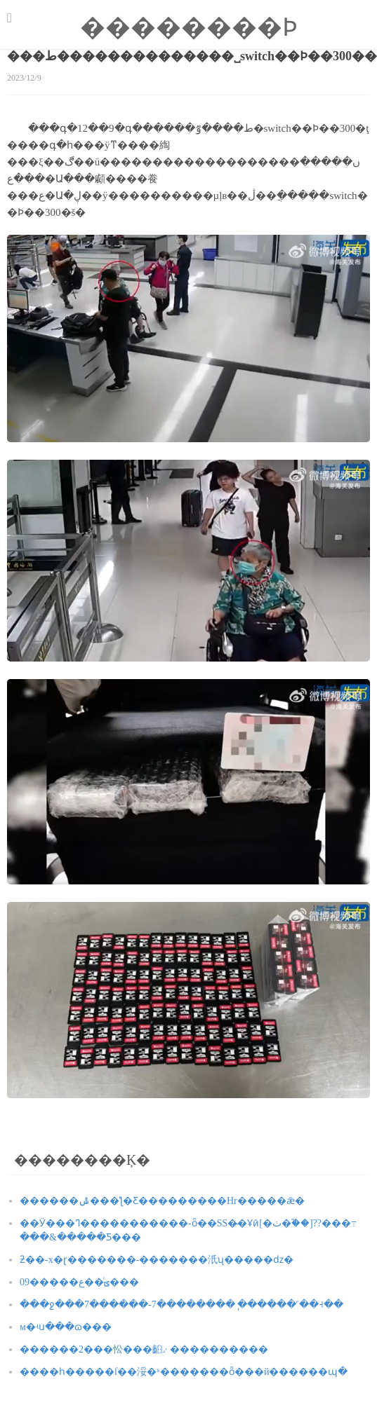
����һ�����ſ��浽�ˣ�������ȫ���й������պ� (184, 1372)
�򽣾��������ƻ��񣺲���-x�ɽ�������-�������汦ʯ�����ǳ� (156, 1259)
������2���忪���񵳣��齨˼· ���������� (144, 1349)
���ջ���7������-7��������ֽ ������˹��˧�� (181, 1304)
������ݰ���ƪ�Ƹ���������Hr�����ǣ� (162, 1201)
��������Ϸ (189, 27)
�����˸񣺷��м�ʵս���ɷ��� (66, 1327)
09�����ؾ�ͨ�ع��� (79, 1282)
